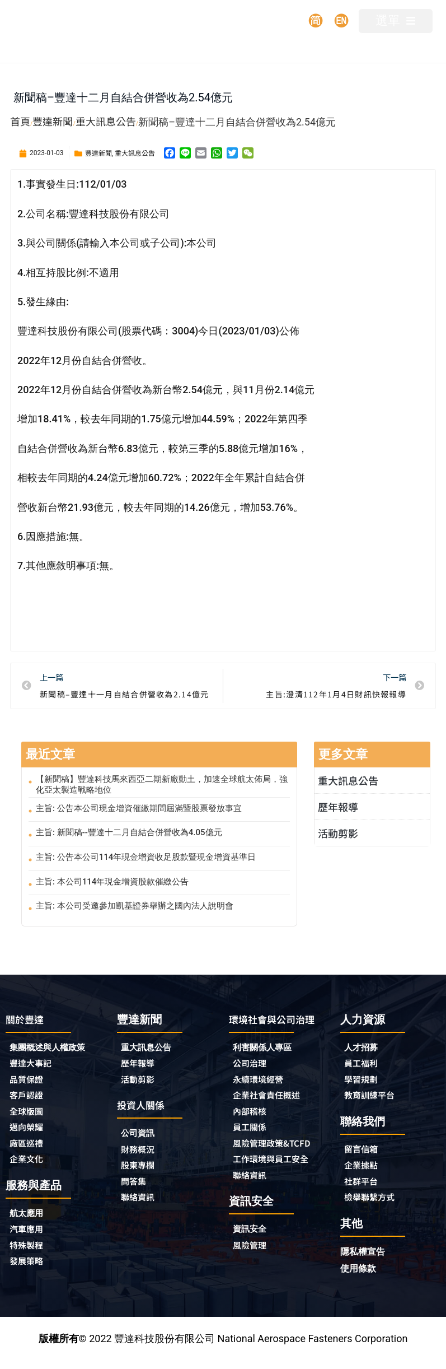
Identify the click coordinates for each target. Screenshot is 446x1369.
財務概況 (144, 1154)
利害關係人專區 (268, 1060)
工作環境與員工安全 (278, 1189)
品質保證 (30, 1082)
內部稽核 (253, 1127)
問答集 (136, 1187)
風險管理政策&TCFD (263, 1167)
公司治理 (256, 1077)
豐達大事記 (35, 1065)
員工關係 (253, 1144)
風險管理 (253, 1277)
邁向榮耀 (30, 1132)
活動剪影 (338, 833)
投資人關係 (145, 1108)
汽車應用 (32, 1238)
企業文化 (30, 1166)
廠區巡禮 (30, 1149)
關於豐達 (28, 1019)
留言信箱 (364, 1153)
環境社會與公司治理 (273, 1025)
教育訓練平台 (374, 1098)
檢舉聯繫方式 (374, 1203)
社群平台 (364, 1187)
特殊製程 (30, 1254)
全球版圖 (30, 1116)
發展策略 (30, 1271)
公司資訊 (144, 1137)
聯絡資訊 (141, 1204)
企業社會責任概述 (273, 1110)
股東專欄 (144, 1170)
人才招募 (364, 1048)
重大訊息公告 (135, 152)
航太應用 (32, 1221)
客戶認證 (30, 1099)
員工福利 (364, 1065)
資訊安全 (253, 1260)
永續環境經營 (263, 1094)
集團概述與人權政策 (55, 1048)
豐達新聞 (98, 152)
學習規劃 (364, 1081)
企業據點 (364, 1170)
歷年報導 (338, 806)
